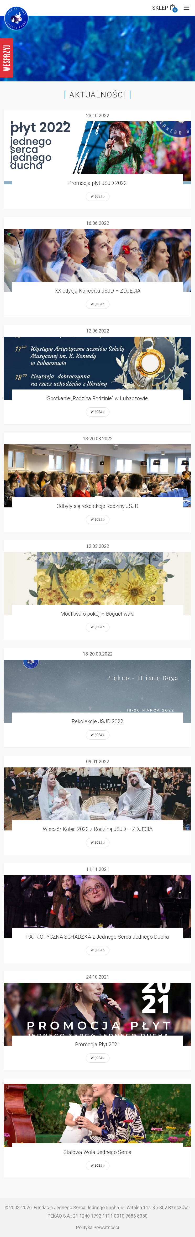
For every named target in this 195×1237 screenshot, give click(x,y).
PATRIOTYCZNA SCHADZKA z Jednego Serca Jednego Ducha (97, 937)
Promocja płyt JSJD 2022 (97, 183)
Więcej (97, 196)
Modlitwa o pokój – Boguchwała (97, 614)
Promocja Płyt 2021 (97, 1044)
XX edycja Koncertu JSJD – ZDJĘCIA (97, 291)
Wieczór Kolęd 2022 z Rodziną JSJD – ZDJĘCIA (97, 829)
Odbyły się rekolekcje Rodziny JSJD (97, 506)
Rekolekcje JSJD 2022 (97, 721)
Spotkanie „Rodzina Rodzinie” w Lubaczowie (97, 398)
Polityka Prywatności (97, 1227)
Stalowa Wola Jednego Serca (97, 1152)
